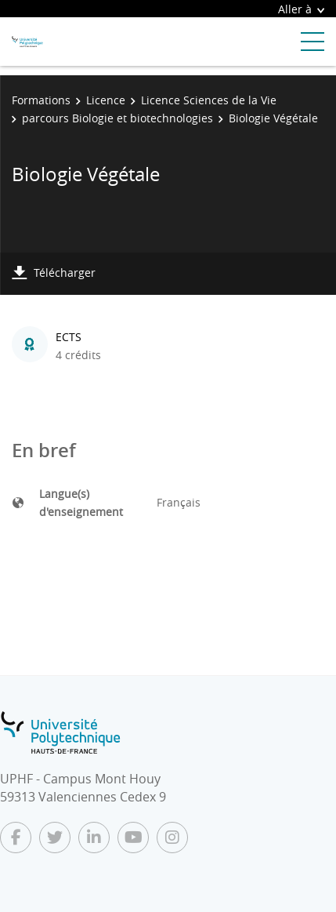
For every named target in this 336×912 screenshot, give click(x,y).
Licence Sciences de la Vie (208, 100)
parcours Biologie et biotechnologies (117, 118)
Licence (105, 100)
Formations (41, 100)
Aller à (301, 9)
